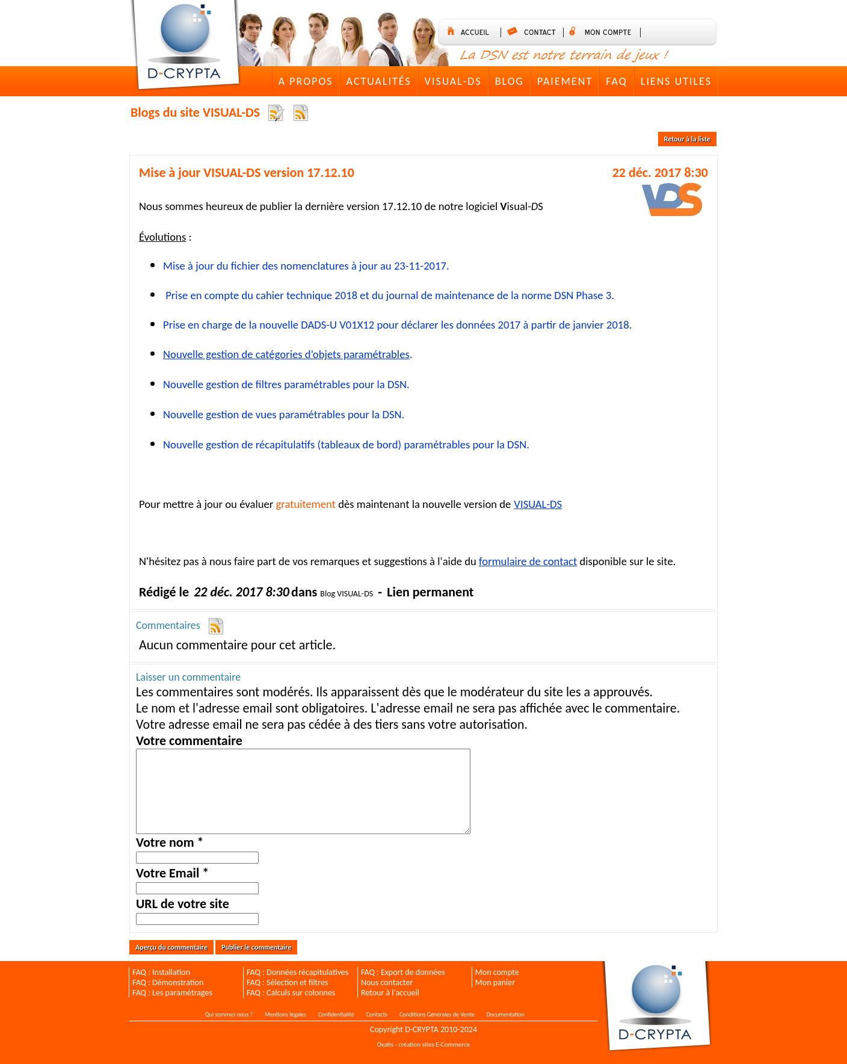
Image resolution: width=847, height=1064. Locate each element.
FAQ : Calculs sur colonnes (291, 993)
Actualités (378, 81)
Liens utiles (676, 81)
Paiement (565, 81)
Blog (509, 81)
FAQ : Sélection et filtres (287, 982)
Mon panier (495, 982)
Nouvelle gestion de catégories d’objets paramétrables (286, 354)
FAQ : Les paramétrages (172, 993)
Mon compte (497, 972)
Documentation (506, 1014)
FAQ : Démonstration (167, 982)
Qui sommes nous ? (229, 1014)
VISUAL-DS (453, 81)
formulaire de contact (528, 561)
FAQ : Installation (161, 972)
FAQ (616, 81)
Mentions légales (285, 1014)
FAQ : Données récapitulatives (297, 972)
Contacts (376, 1014)
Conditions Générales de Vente (437, 1014)
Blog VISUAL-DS (346, 594)
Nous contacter (387, 982)
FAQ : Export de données (403, 972)
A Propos (306, 81)
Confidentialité (336, 1014)
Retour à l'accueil (390, 993)
